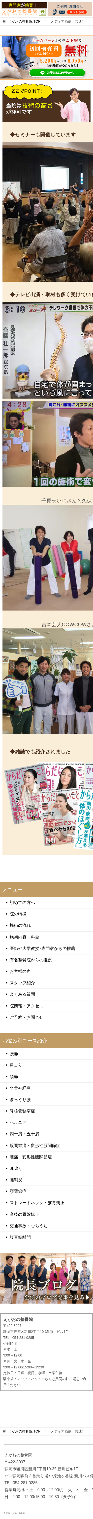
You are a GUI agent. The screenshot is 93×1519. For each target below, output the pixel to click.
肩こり (16, 1065)
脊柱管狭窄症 (22, 1111)
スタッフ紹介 (22, 983)
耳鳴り (16, 1168)
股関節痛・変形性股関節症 (35, 1145)
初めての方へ (22, 902)
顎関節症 (18, 1191)
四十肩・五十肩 (24, 1134)
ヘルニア (18, 1122)
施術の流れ (20, 925)
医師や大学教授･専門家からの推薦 (42, 948)
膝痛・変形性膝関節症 (31, 1157)
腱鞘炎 (16, 1180)
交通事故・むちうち (29, 1226)
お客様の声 (20, 971)
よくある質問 (22, 994)
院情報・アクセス (26, 1006)
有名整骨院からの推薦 (31, 960)
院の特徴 (18, 914)
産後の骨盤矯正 (24, 1214)
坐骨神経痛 (20, 1088)
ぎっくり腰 (20, 1099)
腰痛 (14, 1053)
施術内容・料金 (24, 937)
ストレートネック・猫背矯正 (37, 1202)
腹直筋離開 (20, 1237)
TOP (24, 21)
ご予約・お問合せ (26, 1017)
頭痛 (14, 1076)
